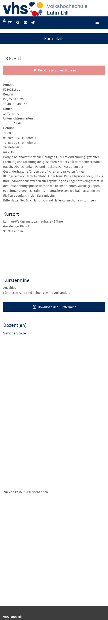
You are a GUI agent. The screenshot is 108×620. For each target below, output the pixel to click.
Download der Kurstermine (54, 307)
